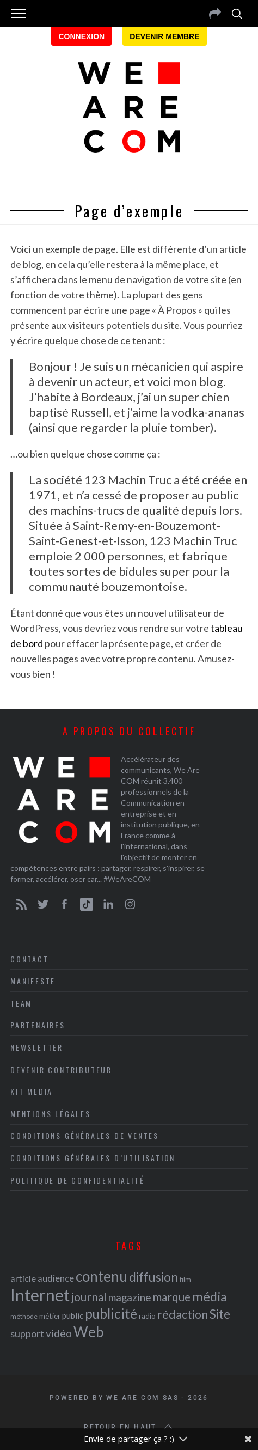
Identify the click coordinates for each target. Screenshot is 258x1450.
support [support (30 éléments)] (27, 1333)
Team (21, 1003)
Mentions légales (50, 1113)
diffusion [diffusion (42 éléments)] (153, 1276)
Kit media (31, 1091)
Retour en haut (129, 1427)
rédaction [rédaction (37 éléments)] (182, 1314)
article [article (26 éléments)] (23, 1278)
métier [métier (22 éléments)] (49, 1315)
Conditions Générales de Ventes (84, 1135)
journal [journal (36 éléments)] (89, 1296)
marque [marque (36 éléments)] (171, 1296)
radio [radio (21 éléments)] (147, 1316)
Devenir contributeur (61, 1069)
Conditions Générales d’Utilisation (92, 1157)
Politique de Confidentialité (77, 1180)
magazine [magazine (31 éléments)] (129, 1297)
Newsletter (36, 1047)
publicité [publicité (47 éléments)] (111, 1313)
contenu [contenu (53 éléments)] (101, 1276)
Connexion (81, 36)
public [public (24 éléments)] (72, 1315)
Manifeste (33, 980)
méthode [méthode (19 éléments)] (24, 1316)
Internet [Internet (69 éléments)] (40, 1295)
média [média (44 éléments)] (209, 1296)
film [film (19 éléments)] (185, 1279)
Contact (29, 959)
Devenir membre (164, 36)
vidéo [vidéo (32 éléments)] (59, 1333)
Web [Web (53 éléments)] (88, 1332)
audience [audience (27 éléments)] (56, 1278)
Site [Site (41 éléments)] (220, 1314)
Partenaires (37, 1025)
